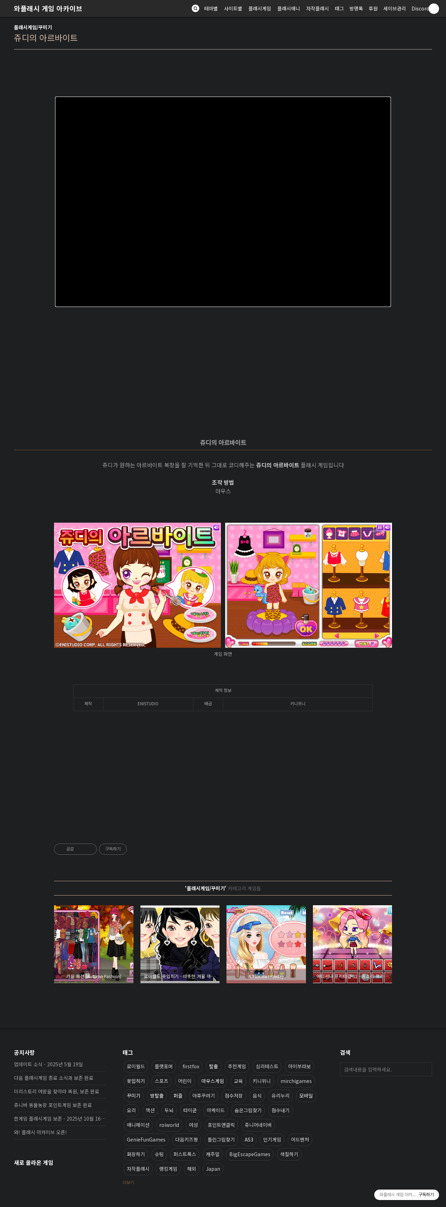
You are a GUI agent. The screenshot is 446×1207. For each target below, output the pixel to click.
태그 (339, 8)
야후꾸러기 (203, 1095)
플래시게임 (259, 8)
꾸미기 (133, 1095)
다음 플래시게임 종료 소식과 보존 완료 (53, 1077)
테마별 (211, 8)
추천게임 (237, 1066)
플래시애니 (288, 8)
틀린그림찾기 (221, 1139)
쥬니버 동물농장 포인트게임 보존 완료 (53, 1104)
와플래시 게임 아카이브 (48, 8)
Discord (420, 8)
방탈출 (157, 1095)
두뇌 (169, 1110)
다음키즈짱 (186, 1139)
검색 (425, 1069)
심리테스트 (267, 1066)
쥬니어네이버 (258, 1124)
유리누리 (280, 1095)
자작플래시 (317, 8)
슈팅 (159, 1154)
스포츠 (161, 1080)
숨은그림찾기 (248, 1110)
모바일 (306, 1095)
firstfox (191, 1066)
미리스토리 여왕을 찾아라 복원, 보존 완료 (56, 1091)
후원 (373, 8)
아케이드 (216, 1110)
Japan (213, 1168)
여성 (193, 1124)
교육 (238, 1080)
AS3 (249, 1139)
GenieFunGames (146, 1139)
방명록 (356, 8)
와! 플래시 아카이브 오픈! (40, 1132)
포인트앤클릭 (221, 1124)
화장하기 (136, 1154)
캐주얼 (213, 1154)
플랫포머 (164, 1066)
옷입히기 (136, 1080)
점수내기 (280, 1110)
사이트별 (233, 8)
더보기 (128, 1182)
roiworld (169, 1124)
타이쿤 (190, 1110)
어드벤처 (300, 1139)
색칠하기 (289, 1154)
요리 (131, 1110)
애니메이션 (138, 1124)
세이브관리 (394, 8)
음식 (257, 1095)
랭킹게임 (168, 1168)
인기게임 (272, 1139)
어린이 (185, 1080)
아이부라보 (299, 1066)
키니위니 (262, 1080)
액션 (150, 1110)
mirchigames (296, 1080)
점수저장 (234, 1095)
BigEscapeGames (249, 1154)
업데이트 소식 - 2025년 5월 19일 (48, 1064)
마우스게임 (212, 1080)
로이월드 (136, 1066)
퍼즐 (178, 1095)
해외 (191, 1168)
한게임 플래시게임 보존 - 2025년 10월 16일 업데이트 (60, 1118)
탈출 (213, 1066)
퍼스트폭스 (185, 1154)
